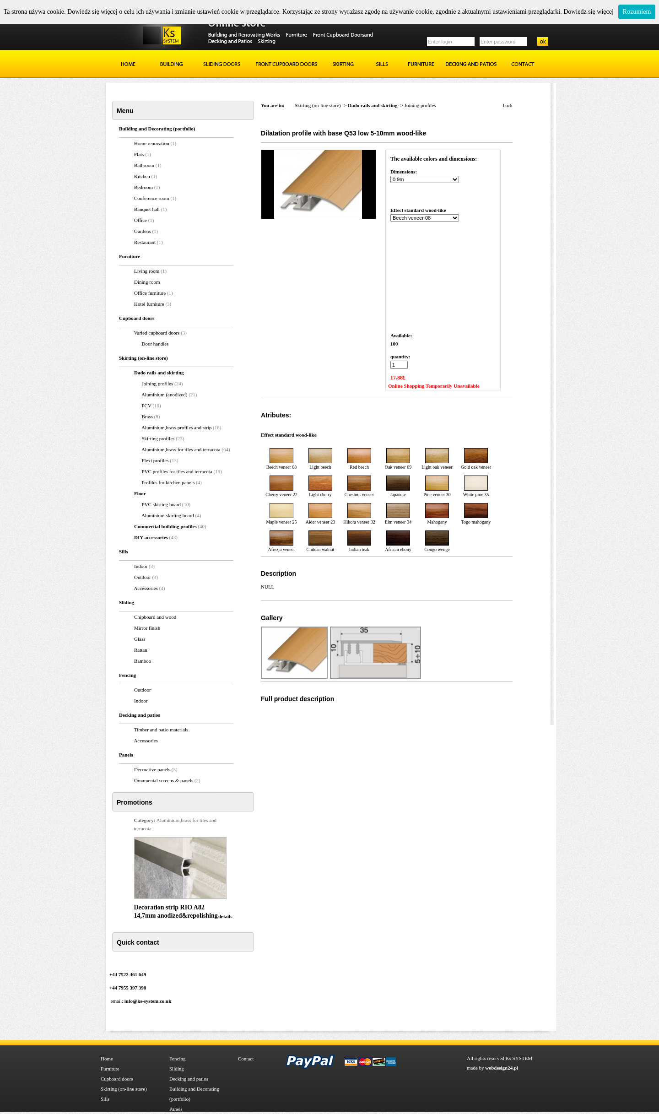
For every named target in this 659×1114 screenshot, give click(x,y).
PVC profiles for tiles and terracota (178, 471)
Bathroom (144, 165)
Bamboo (142, 661)
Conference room (151, 198)
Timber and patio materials (161, 729)
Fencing (177, 1058)
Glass (139, 639)
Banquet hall (147, 209)
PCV (146, 405)
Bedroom (143, 187)
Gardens (142, 231)
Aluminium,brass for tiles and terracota (181, 449)
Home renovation (151, 143)
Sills (105, 1099)
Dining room (147, 282)
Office (140, 220)
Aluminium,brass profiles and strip (177, 427)
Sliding (176, 1068)
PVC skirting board (162, 504)
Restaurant (145, 242)
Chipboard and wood (155, 617)
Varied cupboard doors (157, 332)
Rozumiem (637, 11)
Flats (139, 154)
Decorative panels (152, 769)
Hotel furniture (149, 304)
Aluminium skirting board (168, 515)
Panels (176, 1109)
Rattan (140, 650)
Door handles (155, 343)
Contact (246, 1058)
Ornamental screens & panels (163, 780)
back (508, 105)
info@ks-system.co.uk (148, 1001)
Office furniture (150, 293)
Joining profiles (157, 383)
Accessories (146, 588)
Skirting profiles (159, 438)
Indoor (140, 566)
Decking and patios (188, 1079)
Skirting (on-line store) (318, 105)
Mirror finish (147, 628)
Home (107, 1058)
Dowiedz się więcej (588, 11)
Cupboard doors (117, 1079)
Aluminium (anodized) (165, 394)
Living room (146, 271)
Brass (147, 416)
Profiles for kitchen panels (169, 482)
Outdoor (142, 577)
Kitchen (142, 176)
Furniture (110, 1068)
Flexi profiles (156, 460)
